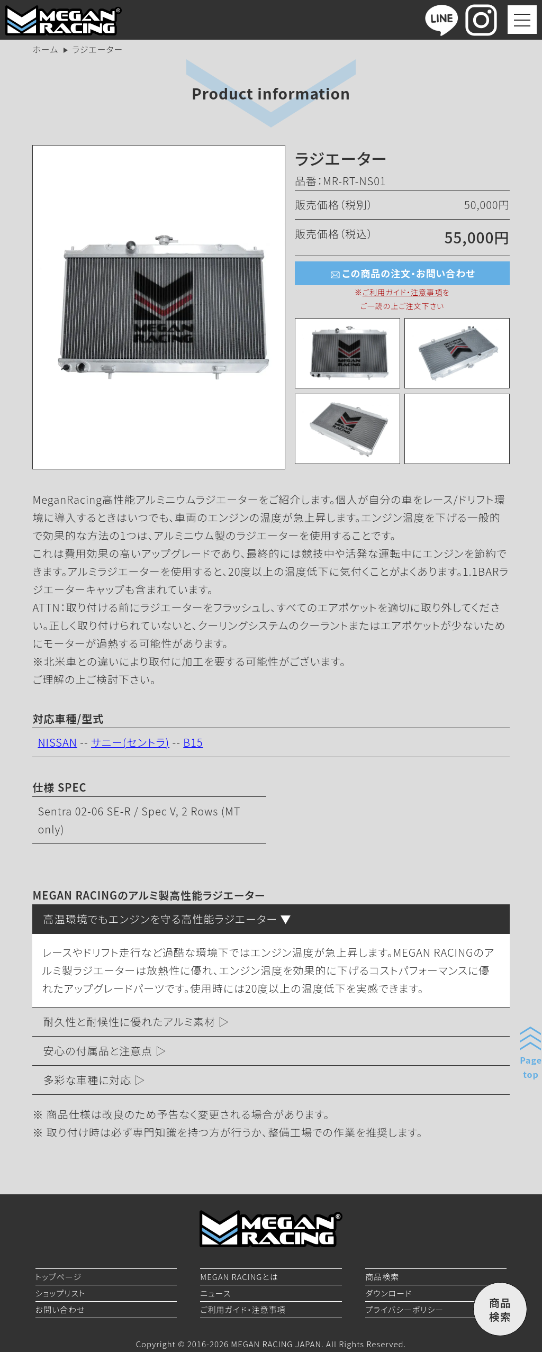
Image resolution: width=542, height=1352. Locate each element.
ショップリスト (60, 1293)
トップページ (58, 1276)
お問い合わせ (60, 1309)
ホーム (45, 49)
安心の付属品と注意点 (97, 1050)
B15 (193, 742)
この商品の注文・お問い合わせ (402, 274)
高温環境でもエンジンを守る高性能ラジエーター (160, 919)
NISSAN (57, 742)
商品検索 (382, 1276)
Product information (271, 93)
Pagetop (531, 1067)
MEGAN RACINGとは (239, 1276)
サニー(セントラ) (130, 742)
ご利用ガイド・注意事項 (402, 292)
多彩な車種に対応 (87, 1079)
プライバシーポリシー (404, 1309)
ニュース (215, 1293)
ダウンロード (388, 1293)
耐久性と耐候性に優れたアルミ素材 (129, 1021)
